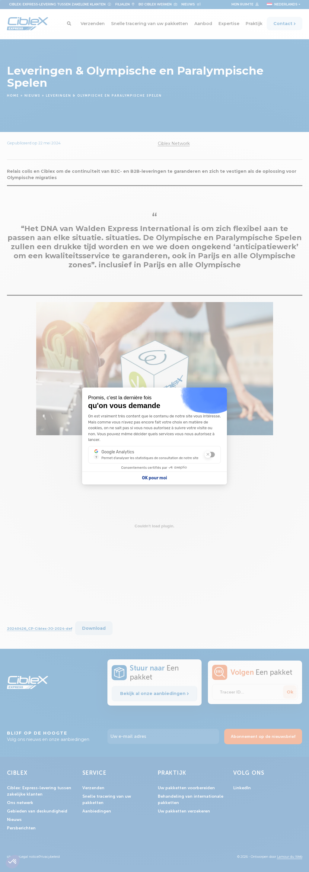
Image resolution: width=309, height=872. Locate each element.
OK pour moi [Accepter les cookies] (154, 478)
